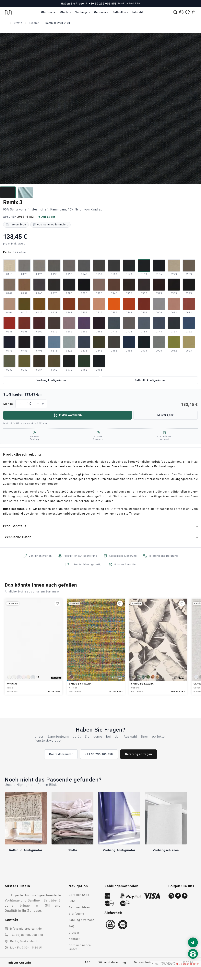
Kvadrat (34, 22)
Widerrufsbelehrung (112, 962)
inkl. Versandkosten (187, 963)
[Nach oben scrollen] (193, 960)
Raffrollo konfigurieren (150, 380)
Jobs (72, 901)
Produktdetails (14, 526)
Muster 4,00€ (165, 415)
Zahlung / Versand (82, 920)
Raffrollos (119, 12)
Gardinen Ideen (79, 907)
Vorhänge (81, 12)
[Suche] (175, 12)
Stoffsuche (48, 12)
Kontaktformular (61, 754)
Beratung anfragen (138, 754)
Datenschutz (143, 962)
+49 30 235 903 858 (103, 3)
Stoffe (64, 12)
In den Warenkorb (67, 415)
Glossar (74, 932)
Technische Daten (17, 537)
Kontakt (74, 938)
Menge (100, 403)
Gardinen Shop (79, 894)
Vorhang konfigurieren (51, 380)
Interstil (137, 12)
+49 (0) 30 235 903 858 (26, 935)
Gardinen (100, 12)
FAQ (71, 926)
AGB (88, 962)
